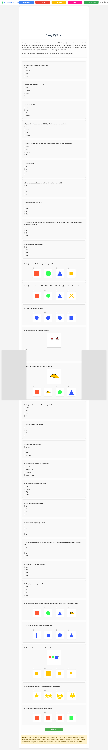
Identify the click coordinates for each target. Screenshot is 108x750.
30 (26, 247)
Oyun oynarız (29, 475)
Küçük (27, 129)
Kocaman (28, 127)
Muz (26, 76)
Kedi (26, 413)
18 (26, 572)
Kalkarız (27, 472)
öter (26, 87)
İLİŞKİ (75, 2)
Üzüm (27, 450)
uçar (26, 96)
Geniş (27, 135)
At (25, 416)
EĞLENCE (59, 2)
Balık (26, 146)
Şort (26, 107)
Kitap (26, 494)
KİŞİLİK (43, 2)
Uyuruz (27, 466)
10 (26, 208)
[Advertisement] (14, 375)
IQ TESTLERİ (91, 2)
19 (26, 575)
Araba (27, 489)
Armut (27, 70)
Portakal (27, 455)
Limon (27, 447)
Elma (26, 68)
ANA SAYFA (27, 2)
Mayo (26, 110)
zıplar (26, 93)
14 (26, 567)
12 (26, 592)
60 (26, 252)
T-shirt (27, 115)
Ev (26, 486)
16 (26, 570)
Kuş (26, 149)
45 (26, 250)
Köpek (27, 152)
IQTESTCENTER (10, 2)
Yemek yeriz (28, 469)
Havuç (27, 73)
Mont (26, 113)
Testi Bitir (54, 729)
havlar (27, 90)
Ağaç (26, 492)
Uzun (26, 132)
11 (26, 214)
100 (26, 255)
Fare (26, 155)
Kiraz (26, 452)
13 (26, 595)
